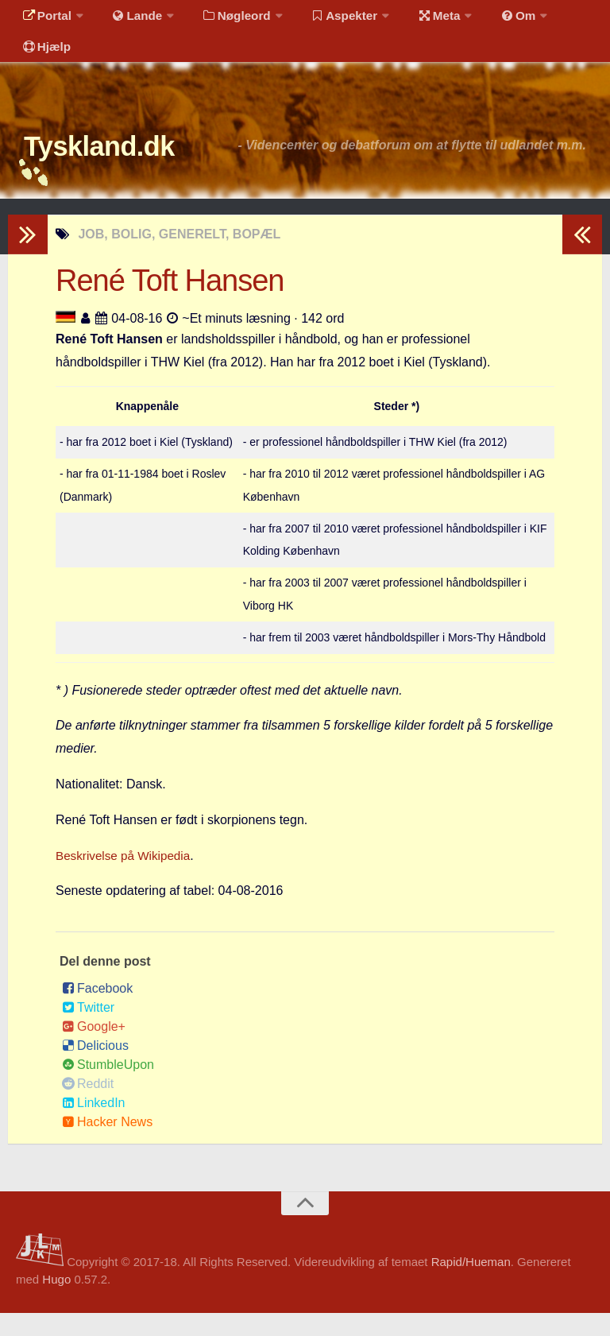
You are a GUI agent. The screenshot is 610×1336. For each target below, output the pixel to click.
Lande (129, 19)
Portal (44, 19)
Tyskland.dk (117, 166)
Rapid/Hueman (471, 1284)
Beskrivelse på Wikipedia (126, 878)
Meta (418, 19)
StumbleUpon (108, 1088)
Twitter (88, 1031)
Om (492, 19)
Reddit (88, 1107)
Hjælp (44, 59)
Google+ (93, 1050)
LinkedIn (93, 1126)
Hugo (56, 1303)
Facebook (97, 1012)
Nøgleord (224, 19)
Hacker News (107, 1145)
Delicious (95, 1069)
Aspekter (328, 19)
